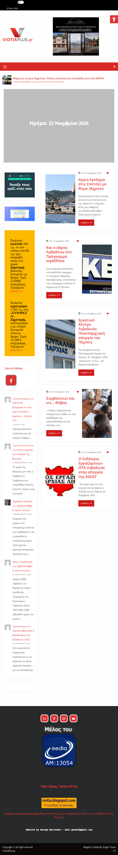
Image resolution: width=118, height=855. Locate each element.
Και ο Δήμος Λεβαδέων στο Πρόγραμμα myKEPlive (59, 254)
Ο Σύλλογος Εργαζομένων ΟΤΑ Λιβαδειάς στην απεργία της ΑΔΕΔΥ (91, 468)
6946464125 (16, 291)
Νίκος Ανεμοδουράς (22, 562)
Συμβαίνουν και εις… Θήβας (60, 400)
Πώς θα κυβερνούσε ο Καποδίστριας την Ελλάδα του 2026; (23, 635)
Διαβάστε (86, 222)
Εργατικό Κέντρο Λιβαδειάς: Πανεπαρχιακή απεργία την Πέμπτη (91, 331)
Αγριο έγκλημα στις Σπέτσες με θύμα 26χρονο (92, 184)
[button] (114, 66)
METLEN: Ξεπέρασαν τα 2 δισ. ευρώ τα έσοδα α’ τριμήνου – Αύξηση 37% (22, 412)
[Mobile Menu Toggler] (5, 67)
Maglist (87, 847)
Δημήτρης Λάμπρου (22, 501)
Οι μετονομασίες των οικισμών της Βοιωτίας (22, 454)
